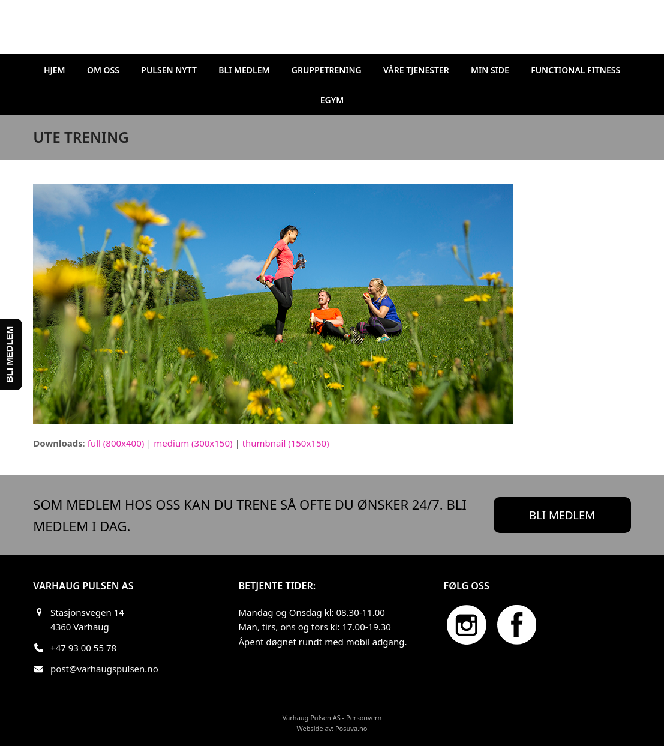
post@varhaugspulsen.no (104, 669)
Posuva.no (351, 728)
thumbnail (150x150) (285, 443)
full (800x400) (116, 443)
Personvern (363, 717)
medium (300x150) (193, 443)
